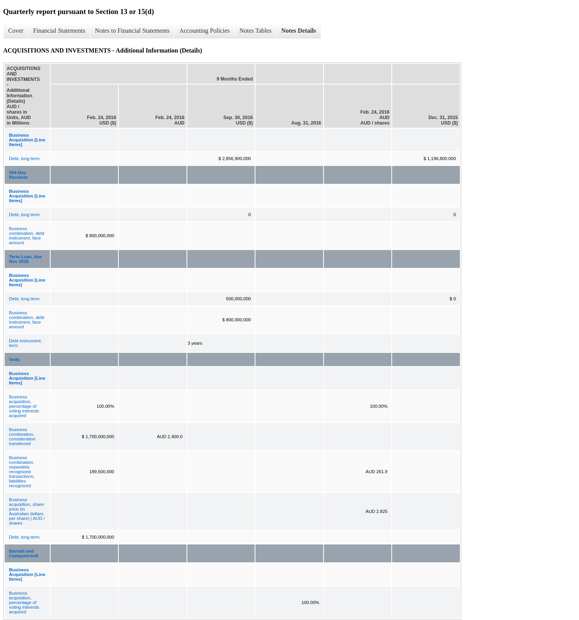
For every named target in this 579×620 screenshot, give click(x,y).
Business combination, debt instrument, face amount (26, 235)
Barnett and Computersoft (23, 553)
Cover (15, 30)
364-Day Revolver (18, 175)
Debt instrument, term (25, 343)
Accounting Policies (204, 30)
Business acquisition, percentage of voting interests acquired (24, 406)
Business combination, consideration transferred (22, 436)
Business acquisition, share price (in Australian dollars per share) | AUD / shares (27, 511)
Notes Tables (255, 30)
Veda (14, 359)
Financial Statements (59, 30)
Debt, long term (24, 158)
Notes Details (298, 30)
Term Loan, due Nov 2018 (25, 259)
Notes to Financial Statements (132, 30)
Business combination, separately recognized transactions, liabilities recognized (21, 471)
